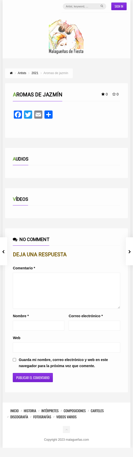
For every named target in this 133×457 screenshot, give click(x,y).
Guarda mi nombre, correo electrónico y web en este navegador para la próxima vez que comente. (63, 369)
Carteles (97, 416)
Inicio (14, 416)
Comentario (24, 268)
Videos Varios (66, 422)
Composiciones (75, 416)
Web (16, 344)
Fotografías (42, 422)
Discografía (19, 422)
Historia (30, 416)
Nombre (21, 322)
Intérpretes (49, 416)
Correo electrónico (86, 322)
